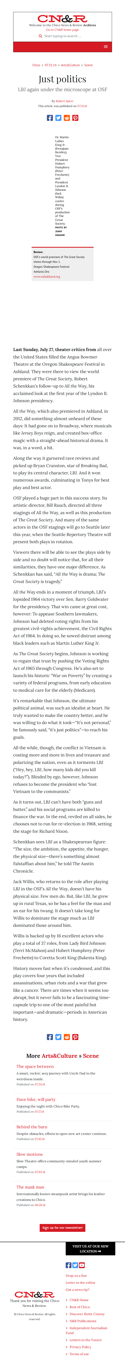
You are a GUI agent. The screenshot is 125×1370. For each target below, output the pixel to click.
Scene (88, 65)
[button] (106, 47)
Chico (36, 65)
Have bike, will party (36, 1099)
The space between (35, 1066)
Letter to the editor (80, 1282)
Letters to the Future (86, 1340)
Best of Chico (80, 1307)
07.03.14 (40, 1172)
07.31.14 (50, 65)
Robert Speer (65, 101)
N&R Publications (83, 1321)
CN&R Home (79, 1300)
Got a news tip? (77, 1290)
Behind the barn (32, 1126)
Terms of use (79, 1354)
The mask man (30, 1187)
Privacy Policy (80, 1347)
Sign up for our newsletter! (62, 1228)
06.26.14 (40, 1205)
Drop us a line (76, 1275)
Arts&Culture (70, 65)
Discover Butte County (87, 1314)
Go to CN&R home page (62, 30)
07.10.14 (40, 1139)
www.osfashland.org (47, 276)
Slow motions (30, 1154)
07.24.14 (40, 1084)
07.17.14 (39, 1111)
